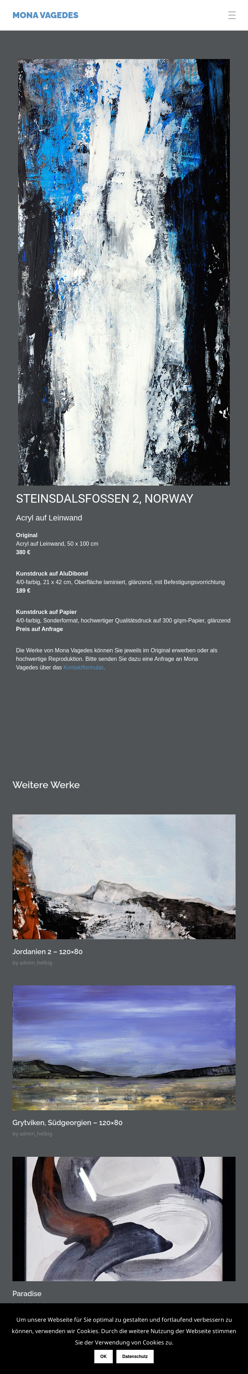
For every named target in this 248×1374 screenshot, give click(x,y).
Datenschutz (135, 1356)
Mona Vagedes (45, 15)
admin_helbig (36, 962)
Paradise (27, 1293)
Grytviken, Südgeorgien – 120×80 (67, 1122)
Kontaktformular (83, 667)
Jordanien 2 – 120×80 (47, 951)
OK (103, 1356)
